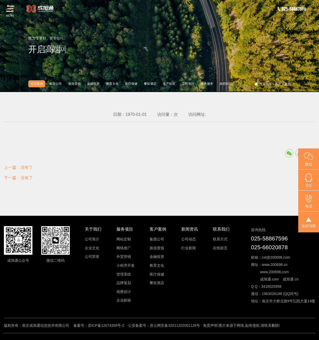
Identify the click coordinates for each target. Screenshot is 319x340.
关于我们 (93, 229)
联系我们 (221, 229)
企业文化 (92, 248)
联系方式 (220, 239)
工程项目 (188, 83)
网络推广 (123, 248)
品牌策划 (123, 283)
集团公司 (55, 83)
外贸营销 (123, 256)
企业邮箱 (123, 300)
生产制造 (169, 83)
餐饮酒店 (150, 83)
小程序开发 (125, 265)
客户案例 (158, 229)
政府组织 (226, 83)
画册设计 (123, 292)
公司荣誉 (92, 256)
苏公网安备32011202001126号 (175, 325)
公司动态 (188, 239)
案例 (288, 84)
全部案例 (37, 83)
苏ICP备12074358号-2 (106, 325)
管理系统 (123, 274)
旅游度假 (74, 83)
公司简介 (92, 239)
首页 (278, 84)
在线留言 (220, 248)
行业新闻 (188, 248)
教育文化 (112, 83)
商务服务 (207, 83)
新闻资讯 (189, 229)
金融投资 (93, 83)
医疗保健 (131, 83)
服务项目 (124, 229)
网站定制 (123, 239)
